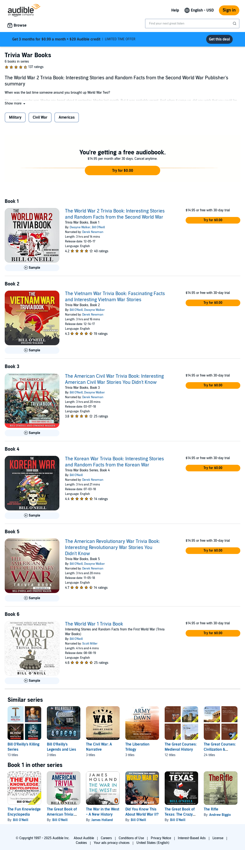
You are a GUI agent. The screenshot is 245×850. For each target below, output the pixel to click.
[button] (15, 103)
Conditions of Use (131, 838)
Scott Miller (90, 644)
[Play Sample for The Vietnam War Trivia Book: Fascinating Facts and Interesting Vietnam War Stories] (32, 350)
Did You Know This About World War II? (142, 812)
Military (15, 117)
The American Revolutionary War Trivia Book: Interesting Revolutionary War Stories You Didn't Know (112, 548)
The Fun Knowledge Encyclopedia (24, 812)
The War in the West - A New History (102, 812)
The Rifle (211, 809)
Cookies (81, 843)
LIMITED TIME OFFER (73, 39)
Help (175, 10)
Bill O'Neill (98, 227)
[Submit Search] (235, 23)
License (217, 838)
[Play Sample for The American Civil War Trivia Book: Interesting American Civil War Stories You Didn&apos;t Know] (32, 433)
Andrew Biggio (220, 815)
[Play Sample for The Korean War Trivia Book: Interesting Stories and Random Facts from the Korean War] (32, 515)
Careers (106, 838)
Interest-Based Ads (192, 838)
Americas (67, 117)
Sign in (229, 10)
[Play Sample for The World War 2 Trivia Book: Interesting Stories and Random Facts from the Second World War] (32, 268)
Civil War (40, 117)
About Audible (84, 838)
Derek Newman (92, 232)
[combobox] (192, 23)
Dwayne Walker (80, 227)
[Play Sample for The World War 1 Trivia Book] (32, 681)
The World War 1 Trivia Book (94, 624)
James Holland (102, 820)
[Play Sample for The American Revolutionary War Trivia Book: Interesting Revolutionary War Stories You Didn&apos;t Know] (32, 598)
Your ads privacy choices (112, 843)
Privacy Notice (161, 838)
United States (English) (152, 843)
